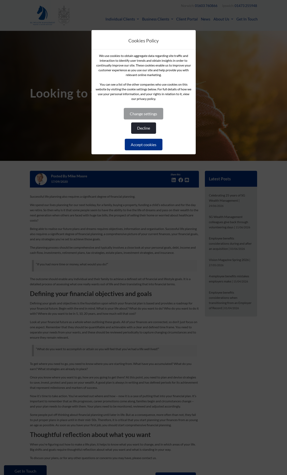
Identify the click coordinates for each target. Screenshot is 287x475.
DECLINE (143, 128)
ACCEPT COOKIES (143, 144)
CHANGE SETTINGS (143, 113)
